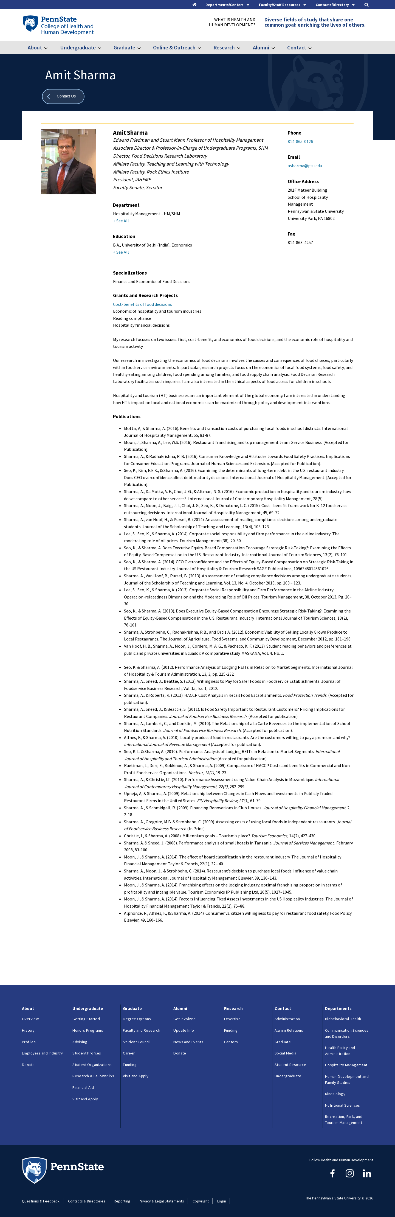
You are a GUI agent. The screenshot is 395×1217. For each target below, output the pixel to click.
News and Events (188, 1041)
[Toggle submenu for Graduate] (142, 47)
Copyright (201, 1201)
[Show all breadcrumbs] (63, 96)
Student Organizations (92, 1064)
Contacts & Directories (86, 1201)
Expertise (232, 1018)
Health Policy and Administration (340, 1050)
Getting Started (86, 1018)
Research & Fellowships (93, 1075)
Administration (287, 1018)
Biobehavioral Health (343, 1018)
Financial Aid (83, 1087)
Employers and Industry (42, 1053)
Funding (130, 1064)
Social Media (286, 1053)
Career (129, 1053)
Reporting (122, 1201)
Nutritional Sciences (342, 1105)
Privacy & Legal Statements (161, 1201)
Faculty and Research (141, 1030)
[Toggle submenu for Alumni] (276, 47)
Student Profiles (86, 1053)
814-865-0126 (300, 141)
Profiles (29, 1041)
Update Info (183, 1030)
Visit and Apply (85, 1098)
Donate (28, 1064)
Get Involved (184, 1018)
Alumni (261, 47)
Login (221, 1201)
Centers (231, 1041)
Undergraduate (78, 47)
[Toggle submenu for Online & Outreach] (203, 47)
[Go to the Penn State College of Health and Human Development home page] (58, 25)
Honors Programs (87, 1030)
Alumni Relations (289, 1030)
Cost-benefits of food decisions (143, 304)
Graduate (124, 47)
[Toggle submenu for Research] (242, 47)
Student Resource (290, 1064)
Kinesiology (335, 1093)
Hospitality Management (346, 1064)
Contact (296, 47)
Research (224, 47)
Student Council (136, 1041)
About (35, 47)
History (28, 1030)
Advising (79, 1041)
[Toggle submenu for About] (49, 47)
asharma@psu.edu (305, 165)
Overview (30, 1018)
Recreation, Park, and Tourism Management (343, 1119)
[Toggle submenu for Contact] (313, 47)
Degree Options (137, 1018)
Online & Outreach (174, 47)
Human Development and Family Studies (347, 1079)
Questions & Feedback (41, 1201)
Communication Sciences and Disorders (347, 1033)
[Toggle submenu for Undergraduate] (103, 47)
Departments (338, 1008)
